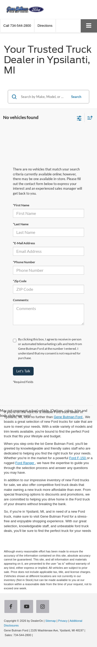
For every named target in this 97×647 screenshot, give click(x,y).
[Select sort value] (89, 117)
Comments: (21, 300)
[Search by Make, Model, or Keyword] (43, 96)
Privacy (63, 620)
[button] (17, 25)
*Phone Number (24, 262)
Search (76, 97)
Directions (45, 26)
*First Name (21, 205)
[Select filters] (79, 118)
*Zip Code (19, 281)
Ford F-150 (78, 458)
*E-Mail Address (24, 243)
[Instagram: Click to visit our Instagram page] (43, 607)
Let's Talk (23, 371)
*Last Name (20, 224)
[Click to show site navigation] (89, 25)
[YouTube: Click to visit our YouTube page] (27, 607)
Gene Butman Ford (68, 417)
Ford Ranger (25, 463)
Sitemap (50, 620)
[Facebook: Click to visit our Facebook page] (11, 607)
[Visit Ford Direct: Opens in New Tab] (35, 635)
